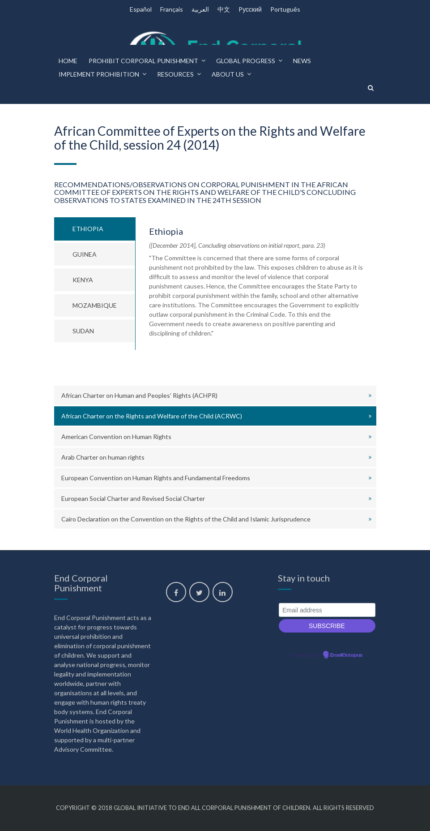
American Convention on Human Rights (116, 436)
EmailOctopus (346, 655)
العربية (200, 9)
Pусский (250, 9)
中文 (223, 9)
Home (68, 61)
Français (171, 9)
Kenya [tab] (82, 280)
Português (285, 9)
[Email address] (327, 610)
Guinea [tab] (84, 254)
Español (141, 9)
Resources (175, 74)
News (302, 61)
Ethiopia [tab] (87, 229)
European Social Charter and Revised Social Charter (133, 498)
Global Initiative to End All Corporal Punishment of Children (212, 807)
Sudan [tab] (83, 331)
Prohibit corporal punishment (143, 61)
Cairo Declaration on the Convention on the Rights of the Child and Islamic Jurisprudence (186, 519)
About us (228, 74)
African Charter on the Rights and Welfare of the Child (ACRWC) (151, 416)
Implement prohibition (99, 74)
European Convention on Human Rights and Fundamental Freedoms (155, 478)
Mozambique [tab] (94, 305)
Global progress (245, 61)
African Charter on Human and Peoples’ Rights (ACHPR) (139, 395)
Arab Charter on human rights (103, 457)
